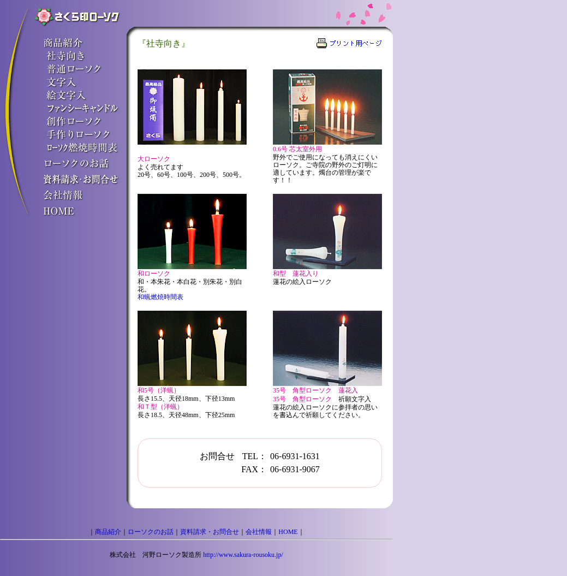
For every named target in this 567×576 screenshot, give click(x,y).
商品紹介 (108, 532)
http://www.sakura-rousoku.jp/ (243, 555)
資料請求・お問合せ (209, 532)
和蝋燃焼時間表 (160, 297)
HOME (287, 532)
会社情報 (259, 532)
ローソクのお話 (151, 532)
